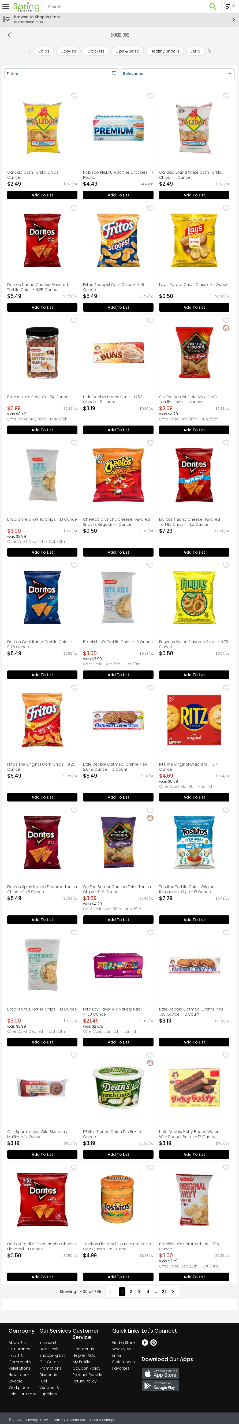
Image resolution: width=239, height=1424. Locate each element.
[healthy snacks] (165, 51)
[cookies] (68, 51)
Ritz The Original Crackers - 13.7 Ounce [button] (188, 767)
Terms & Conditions (69, 1420)
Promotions (50, 1368)
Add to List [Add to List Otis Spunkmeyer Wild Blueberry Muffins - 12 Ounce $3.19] (42, 1154)
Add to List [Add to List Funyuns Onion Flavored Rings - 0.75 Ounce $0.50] (194, 674)
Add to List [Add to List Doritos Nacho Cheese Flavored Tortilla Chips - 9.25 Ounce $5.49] (42, 307)
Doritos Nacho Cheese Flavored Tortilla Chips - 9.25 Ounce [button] (37, 287)
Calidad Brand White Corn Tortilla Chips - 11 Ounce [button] (190, 175)
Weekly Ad (122, 1349)
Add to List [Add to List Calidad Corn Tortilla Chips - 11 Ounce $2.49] (42, 195)
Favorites (121, 1368)
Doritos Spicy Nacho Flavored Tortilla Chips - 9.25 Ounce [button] (42, 889)
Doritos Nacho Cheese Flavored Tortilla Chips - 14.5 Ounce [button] (189, 522)
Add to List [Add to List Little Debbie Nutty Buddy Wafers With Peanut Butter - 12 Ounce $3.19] (194, 1154)
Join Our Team (22, 1394)
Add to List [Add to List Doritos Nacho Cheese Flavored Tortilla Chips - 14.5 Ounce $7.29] (194, 552)
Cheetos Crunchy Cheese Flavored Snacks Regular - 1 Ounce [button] (116, 522)
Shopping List (52, 1355)
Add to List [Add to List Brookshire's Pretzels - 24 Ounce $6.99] (42, 430)
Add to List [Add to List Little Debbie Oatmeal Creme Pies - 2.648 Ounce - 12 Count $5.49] (118, 797)
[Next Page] (173, 1291)
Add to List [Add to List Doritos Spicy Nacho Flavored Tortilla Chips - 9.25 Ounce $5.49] (42, 919)
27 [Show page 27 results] (164, 1291)
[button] (212, 6)
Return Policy (85, 1381)
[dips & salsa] (127, 51)
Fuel (43, 1381)
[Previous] (30, 51)
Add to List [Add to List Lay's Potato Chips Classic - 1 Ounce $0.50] (194, 307)
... (155, 1291)
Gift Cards (49, 1362)
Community (20, 1362)
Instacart (48, 1342)
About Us (17, 1342)
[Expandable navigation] (5, 6)
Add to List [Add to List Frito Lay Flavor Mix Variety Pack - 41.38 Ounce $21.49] (118, 1042)
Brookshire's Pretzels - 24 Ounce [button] (37, 397)
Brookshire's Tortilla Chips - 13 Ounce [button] (42, 519)
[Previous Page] (111, 1291)
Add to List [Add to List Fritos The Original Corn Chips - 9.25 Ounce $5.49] (42, 797)
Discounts (48, 1374)
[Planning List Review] (229, 8)
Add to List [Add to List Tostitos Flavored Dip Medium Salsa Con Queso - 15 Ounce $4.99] (118, 1277)
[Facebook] (145, 1344)
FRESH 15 (16, 1355)
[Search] (123, 6)
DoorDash (49, 1349)
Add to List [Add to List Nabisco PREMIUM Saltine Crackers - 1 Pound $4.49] (118, 195)
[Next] (208, 51)
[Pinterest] (153, 1344)
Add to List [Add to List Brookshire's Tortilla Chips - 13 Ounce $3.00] (42, 552)
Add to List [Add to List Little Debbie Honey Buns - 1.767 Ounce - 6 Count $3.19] (118, 430)
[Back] (9, 35)
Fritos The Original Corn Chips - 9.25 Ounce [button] (41, 767)
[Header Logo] (25, 6)
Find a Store (123, 1342)
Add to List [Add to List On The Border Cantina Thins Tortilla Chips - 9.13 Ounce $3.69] (118, 919)
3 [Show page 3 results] (139, 1291)
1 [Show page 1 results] (122, 1291)
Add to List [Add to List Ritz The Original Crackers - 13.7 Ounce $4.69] (194, 797)
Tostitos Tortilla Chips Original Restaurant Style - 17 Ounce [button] (187, 889)
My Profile (81, 1362)
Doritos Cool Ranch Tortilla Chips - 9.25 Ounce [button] (40, 644)
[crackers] (96, 51)
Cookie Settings (102, 1420)
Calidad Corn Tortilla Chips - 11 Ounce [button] (36, 175)
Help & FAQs (84, 1355)
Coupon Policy (86, 1368)
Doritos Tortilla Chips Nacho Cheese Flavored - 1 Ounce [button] (41, 1247)
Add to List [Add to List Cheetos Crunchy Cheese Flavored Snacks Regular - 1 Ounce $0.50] (118, 552)
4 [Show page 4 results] (148, 1291)
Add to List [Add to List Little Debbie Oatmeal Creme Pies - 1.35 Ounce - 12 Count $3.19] (194, 1042)
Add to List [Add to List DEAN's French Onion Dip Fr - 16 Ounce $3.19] (118, 1154)
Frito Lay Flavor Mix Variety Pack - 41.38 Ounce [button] (114, 1012)
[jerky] (195, 51)
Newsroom (19, 1374)
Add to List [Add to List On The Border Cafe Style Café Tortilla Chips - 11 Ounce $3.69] (194, 430)
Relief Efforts (20, 1368)
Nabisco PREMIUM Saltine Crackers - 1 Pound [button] (118, 175)
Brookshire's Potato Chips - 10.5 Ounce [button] (189, 1247)
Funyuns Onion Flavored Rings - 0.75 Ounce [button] (193, 644)
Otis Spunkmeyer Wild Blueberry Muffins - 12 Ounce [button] (37, 1134)
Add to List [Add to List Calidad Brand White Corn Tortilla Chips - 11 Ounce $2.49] (194, 195)
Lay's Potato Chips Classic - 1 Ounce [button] (194, 284)
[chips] (44, 51)
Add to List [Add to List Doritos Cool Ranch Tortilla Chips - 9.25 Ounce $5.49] (42, 674)
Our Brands (19, 1349)
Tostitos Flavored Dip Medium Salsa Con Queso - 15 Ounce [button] (117, 1247)
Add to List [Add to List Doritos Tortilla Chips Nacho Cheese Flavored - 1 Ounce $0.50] (42, 1277)
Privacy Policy (37, 1420)
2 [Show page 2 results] (131, 1291)
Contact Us (83, 1349)
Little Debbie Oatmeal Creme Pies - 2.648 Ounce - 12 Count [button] (116, 767)
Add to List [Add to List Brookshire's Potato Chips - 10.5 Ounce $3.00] (194, 1277)
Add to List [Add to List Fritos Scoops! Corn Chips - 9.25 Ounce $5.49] (118, 307)
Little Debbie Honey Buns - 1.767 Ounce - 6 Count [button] (112, 399)
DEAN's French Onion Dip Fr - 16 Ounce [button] (112, 1134)
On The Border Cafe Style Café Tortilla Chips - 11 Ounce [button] (188, 399)
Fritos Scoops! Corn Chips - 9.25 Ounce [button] (113, 287)
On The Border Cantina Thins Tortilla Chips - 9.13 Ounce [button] (117, 889)
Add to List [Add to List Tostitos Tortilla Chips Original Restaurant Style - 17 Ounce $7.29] (194, 919)
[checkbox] (74, 96)
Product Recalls (87, 1374)
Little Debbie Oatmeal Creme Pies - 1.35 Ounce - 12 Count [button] (192, 1012)
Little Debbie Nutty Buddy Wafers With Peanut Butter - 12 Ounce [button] (190, 1134)
